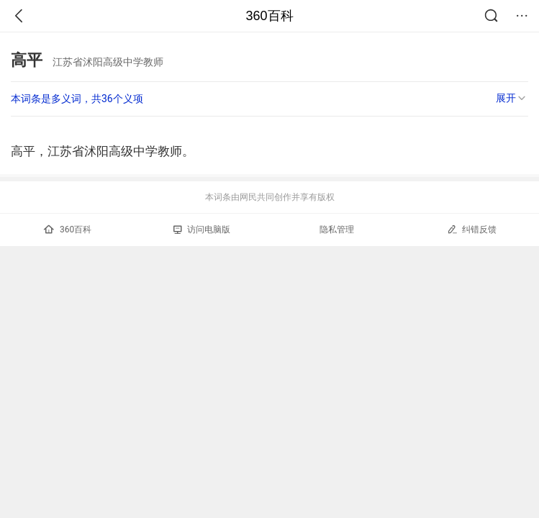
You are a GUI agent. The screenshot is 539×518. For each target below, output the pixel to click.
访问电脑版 (201, 229)
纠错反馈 (472, 229)
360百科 (269, 16)
